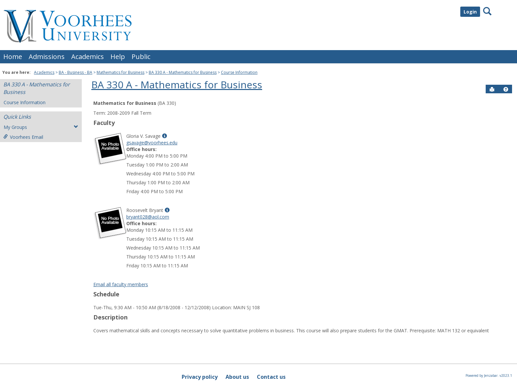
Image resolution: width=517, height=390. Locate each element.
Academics (87, 56)
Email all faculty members (120, 284)
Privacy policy (200, 376)
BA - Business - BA (75, 72)
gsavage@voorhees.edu (151, 142)
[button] (506, 89)
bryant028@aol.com (147, 217)
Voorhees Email (23, 137)
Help (117, 56)
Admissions (47, 56)
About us (237, 376)
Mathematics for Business (120, 72)
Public (141, 56)
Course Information (239, 72)
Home (12, 56)
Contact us (271, 376)
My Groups (41, 127)
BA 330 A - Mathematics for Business (183, 72)
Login (470, 12)
